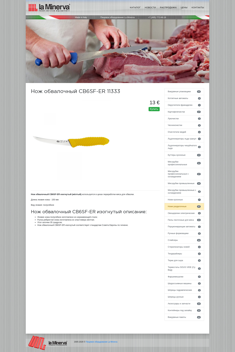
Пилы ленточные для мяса (184, 220)
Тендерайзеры (184, 253)
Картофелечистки (184, 112)
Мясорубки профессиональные (184, 163)
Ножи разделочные (184, 206)
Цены (184, 7)
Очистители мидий (184, 132)
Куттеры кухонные (184, 155)
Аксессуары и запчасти (184, 303)
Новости (150, 7)
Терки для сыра (184, 260)
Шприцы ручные (184, 297)
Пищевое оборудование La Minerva (101, 342)
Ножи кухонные (184, 199)
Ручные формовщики (184, 233)
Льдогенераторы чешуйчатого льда (184, 146)
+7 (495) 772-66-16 (157, 17)
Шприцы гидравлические (184, 290)
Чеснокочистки (184, 125)
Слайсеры (184, 240)
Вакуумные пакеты (184, 317)
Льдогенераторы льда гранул (184, 138)
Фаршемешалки (184, 276)
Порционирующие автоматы (184, 226)
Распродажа (168, 7)
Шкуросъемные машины (184, 283)
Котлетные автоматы (184, 98)
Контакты (198, 7)
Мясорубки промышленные (184, 183)
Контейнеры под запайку (184, 310)
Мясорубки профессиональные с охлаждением (184, 174)
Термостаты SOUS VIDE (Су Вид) (184, 268)
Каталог (135, 7)
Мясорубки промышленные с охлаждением (184, 191)
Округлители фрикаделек (184, 105)
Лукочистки (184, 118)
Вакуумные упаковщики (184, 91)
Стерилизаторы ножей (184, 247)
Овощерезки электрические (184, 213)
